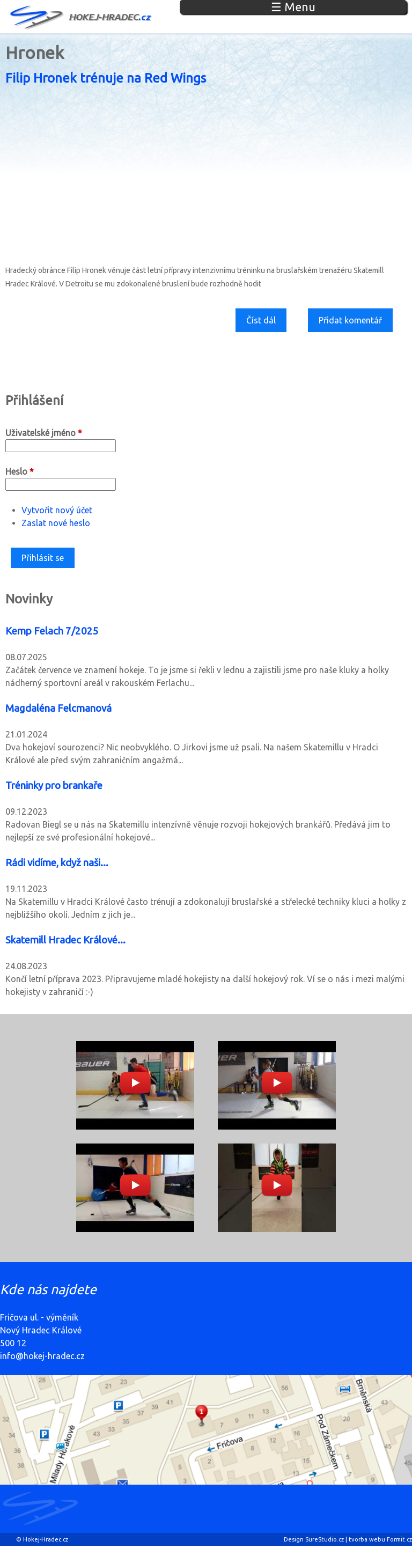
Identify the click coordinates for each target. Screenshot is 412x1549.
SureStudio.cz (324, 1539)
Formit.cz (399, 1539)
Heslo (19, 471)
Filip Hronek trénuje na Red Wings (105, 78)
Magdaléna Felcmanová (58, 708)
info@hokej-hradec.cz (42, 1356)
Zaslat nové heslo (55, 523)
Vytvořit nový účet (56, 510)
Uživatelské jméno (43, 433)
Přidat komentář (350, 320)
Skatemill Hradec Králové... (65, 940)
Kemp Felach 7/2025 (52, 631)
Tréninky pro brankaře (53, 785)
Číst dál (265, 323)
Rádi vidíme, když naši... (56, 862)
